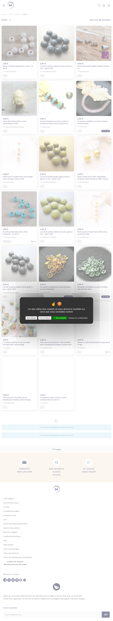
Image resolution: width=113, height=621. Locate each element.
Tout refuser (31, 318)
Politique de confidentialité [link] (78, 318)
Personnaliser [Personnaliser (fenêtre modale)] (44, 318)
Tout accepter (60, 318)
